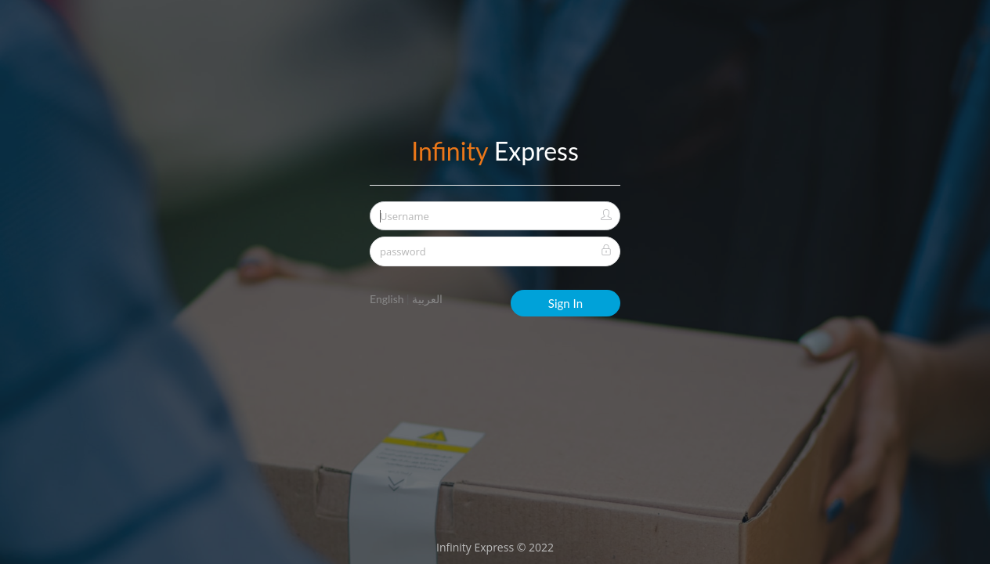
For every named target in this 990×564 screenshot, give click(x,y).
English (387, 299)
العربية (427, 299)
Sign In (565, 303)
